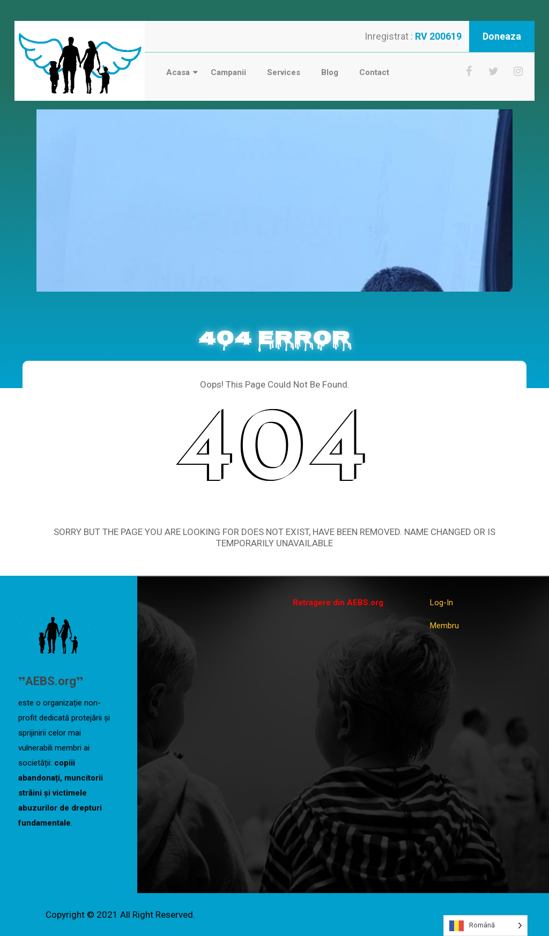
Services (283, 72)
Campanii (228, 72)
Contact (374, 72)
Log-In (441, 602)
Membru (444, 625)
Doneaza (502, 36)
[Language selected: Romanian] (485, 925)
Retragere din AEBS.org (338, 602)
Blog (329, 72)
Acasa (178, 72)
